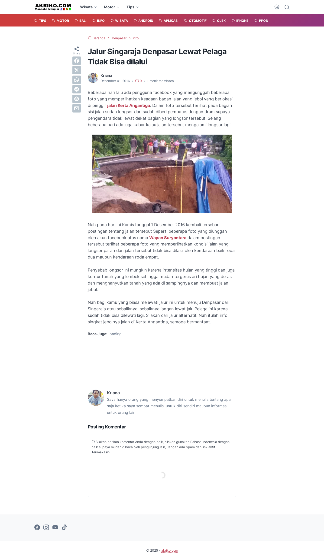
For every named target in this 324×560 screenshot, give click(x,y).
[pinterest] (76, 99)
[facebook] (76, 60)
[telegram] (76, 89)
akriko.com (169, 550)
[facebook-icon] (37, 528)
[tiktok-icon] (64, 528)
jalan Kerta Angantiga (128, 105)
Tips (130, 7)
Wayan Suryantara (167, 237)
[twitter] (76, 70)
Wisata (86, 7)
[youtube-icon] (55, 528)
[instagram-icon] (46, 528)
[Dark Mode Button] (277, 7)
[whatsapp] (76, 80)
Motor (109, 7)
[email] (76, 108)
